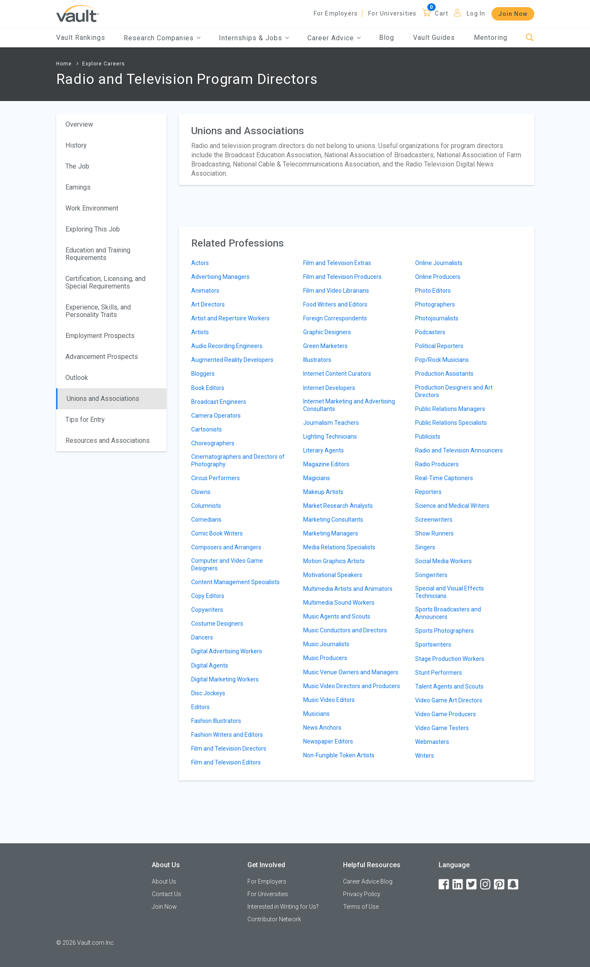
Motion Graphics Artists (334, 561)
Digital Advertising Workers (226, 651)
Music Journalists (326, 644)
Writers (424, 755)
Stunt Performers (438, 672)
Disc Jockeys (208, 693)
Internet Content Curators (337, 373)
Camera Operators (216, 415)
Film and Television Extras (337, 263)
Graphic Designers (327, 332)
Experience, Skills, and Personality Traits (98, 311)
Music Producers (325, 658)
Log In (476, 13)
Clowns (201, 492)
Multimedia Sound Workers (338, 602)
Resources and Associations (107, 441)
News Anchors (322, 727)
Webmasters (432, 741)
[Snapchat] (514, 884)
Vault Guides (434, 38)
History (76, 145)
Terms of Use (361, 906)
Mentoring (490, 38)
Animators (205, 290)
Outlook (76, 378)
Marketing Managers (330, 533)
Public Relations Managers (450, 409)
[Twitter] (472, 884)
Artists (200, 332)
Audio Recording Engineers (227, 346)
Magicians (316, 478)
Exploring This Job (92, 229)
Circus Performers (215, 478)
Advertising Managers (220, 276)
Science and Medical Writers (452, 505)
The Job (77, 166)
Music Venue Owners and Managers (350, 672)
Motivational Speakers (332, 575)
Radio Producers (437, 464)
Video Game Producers (445, 714)
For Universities (392, 13)
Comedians (206, 519)
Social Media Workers (443, 561)
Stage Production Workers (449, 658)
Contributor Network (274, 919)
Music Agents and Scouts (336, 616)
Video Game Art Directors (448, 700)
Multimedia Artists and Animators (347, 588)
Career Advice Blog (367, 881)
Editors (200, 707)
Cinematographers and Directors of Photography (238, 460)
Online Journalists (439, 263)
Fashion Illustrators (216, 720)
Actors (200, 263)
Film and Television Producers (342, 276)
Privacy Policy (361, 894)
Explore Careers (103, 64)
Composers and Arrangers (226, 547)
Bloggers (203, 373)
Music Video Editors (329, 700)
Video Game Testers (442, 728)
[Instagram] (486, 884)
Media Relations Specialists (339, 547)
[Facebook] (444, 884)
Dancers (202, 637)
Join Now (513, 13)
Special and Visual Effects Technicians (449, 592)
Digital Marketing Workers (225, 679)
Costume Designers (217, 623)
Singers (425, 547)
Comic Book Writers (217, 533)
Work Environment (91, 208)
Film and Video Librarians (336, 290)
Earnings (78, 187)
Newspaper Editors (328, 741)
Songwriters (431, 575)
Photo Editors (433, 290)
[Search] (530, 38)
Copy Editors (207, 596)
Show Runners (434, 533)
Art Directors (208, 304)
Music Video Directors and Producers (351, 686)
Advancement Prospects (101, 357)
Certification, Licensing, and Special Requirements (105, 282)
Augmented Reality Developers (232, 359)
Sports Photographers (444, 630)
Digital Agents (209, 665)
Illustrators (317, 359)
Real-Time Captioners (444, 478)
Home (64, 64)
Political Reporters (439, 346)
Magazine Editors (326, 464)
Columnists (206, 505)
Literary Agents (323, 450)
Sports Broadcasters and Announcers (448, 613)
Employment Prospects (100, 336)
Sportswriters (433, 644)
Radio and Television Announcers (459, 450)
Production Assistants (444, 373)
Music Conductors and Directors (345, 630)
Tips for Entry (85, 420)
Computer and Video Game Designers (227, 564)
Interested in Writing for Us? (283, 906)
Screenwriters (433, 519)
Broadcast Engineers (218, 401)
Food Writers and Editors (335, 304)
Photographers (435, 304)
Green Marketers (325, 346)
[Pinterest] (500, 884)
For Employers (336, 13)
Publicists (427, 436)
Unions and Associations (103, 399)
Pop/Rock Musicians (442, 359)
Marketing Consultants (333, 519)
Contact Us (166, 894)
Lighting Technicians (330, 436)
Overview (79, 124)
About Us (164, 881)
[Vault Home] (77, 13)
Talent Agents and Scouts (449, 686)
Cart (441, 13)
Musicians (316, 713)
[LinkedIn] (458, 884)
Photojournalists (436, 318)
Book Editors (207, 388)
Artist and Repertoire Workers (230, 318)
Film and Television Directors (228, 748)
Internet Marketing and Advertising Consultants (349, 405)
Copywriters (207, 609)
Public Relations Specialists (451, 422)
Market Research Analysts (338, 505)
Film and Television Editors (226, 762)
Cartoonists (206, 429)
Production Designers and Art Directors (454, 391)
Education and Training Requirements (97, 254)
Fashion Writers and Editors (227, 734)
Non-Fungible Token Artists (338, 755)
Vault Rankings (80, 38)
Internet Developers (329, 388)
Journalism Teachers (331, 422)
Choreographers (212, 443)
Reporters (428, 492)
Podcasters (430, 332)
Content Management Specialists (235, 582)
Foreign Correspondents (335, 318)
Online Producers (437, 276)
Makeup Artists (323, 492)
